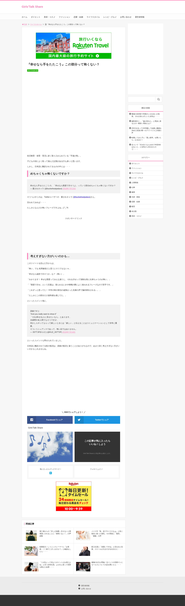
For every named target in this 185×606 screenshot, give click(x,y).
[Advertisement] (73, 236)
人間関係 (135, 183)
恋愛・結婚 (78, 17)
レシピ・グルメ (110, 17)
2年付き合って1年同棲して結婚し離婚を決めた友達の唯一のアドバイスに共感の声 (147, 130)
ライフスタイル (93, 17)
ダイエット (35, 17)
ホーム (24, 17)
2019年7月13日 (69, 189)
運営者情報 (139, 17)
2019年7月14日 (68, 332)
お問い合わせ (125, 17)
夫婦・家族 (136, 197)
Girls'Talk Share (32, 6)
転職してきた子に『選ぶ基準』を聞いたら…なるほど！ (146, 139)
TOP (24, 24)
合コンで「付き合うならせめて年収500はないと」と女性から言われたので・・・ (146, 147)
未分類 (134, 211)
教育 (133, 206)
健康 (133, 192)
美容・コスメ (49, 17)
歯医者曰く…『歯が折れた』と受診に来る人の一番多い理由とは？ (146, 122)
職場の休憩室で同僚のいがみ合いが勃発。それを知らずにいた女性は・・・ (146, 115)
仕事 (133, 187)
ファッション (64, 17)
